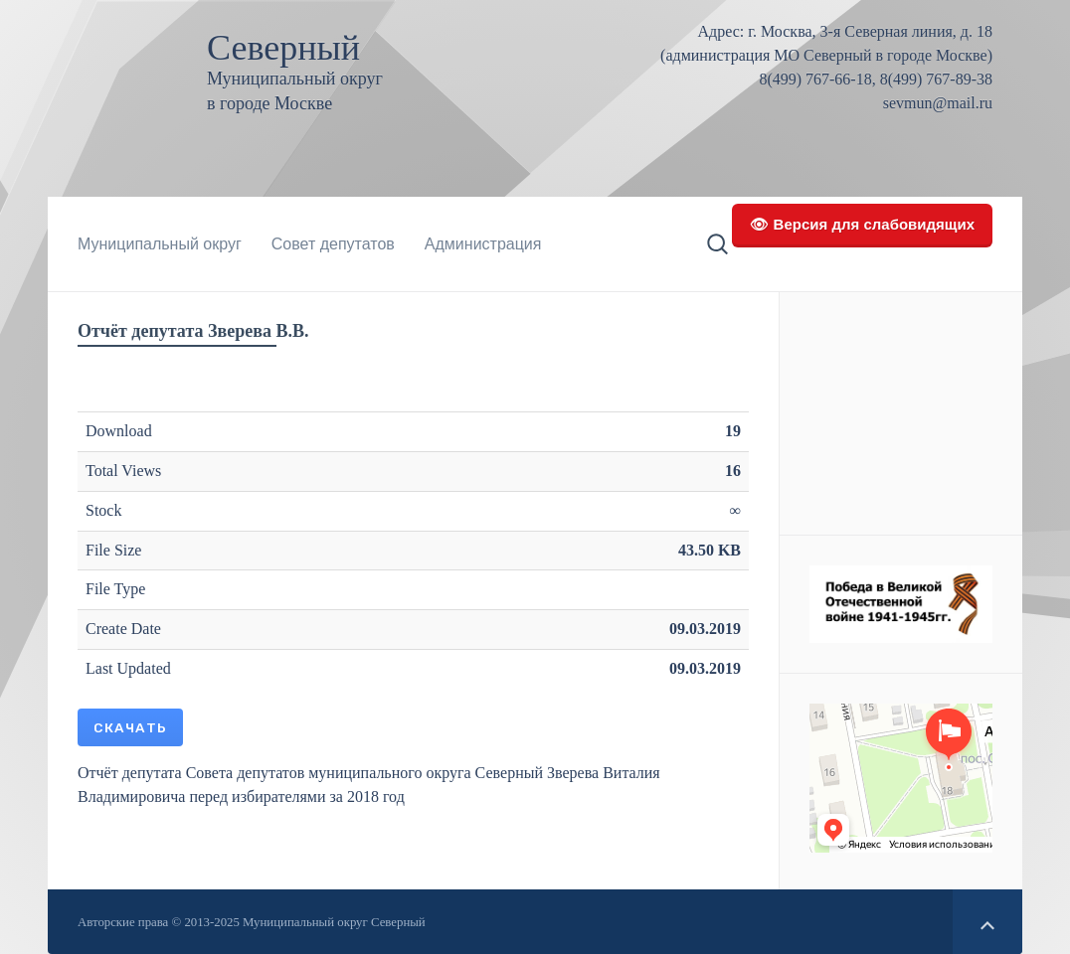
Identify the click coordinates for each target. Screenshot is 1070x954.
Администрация (483, 244)
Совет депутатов (333, 244)
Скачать (130, 727)
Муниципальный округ (160, 244)
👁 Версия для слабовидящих (862, 224)
